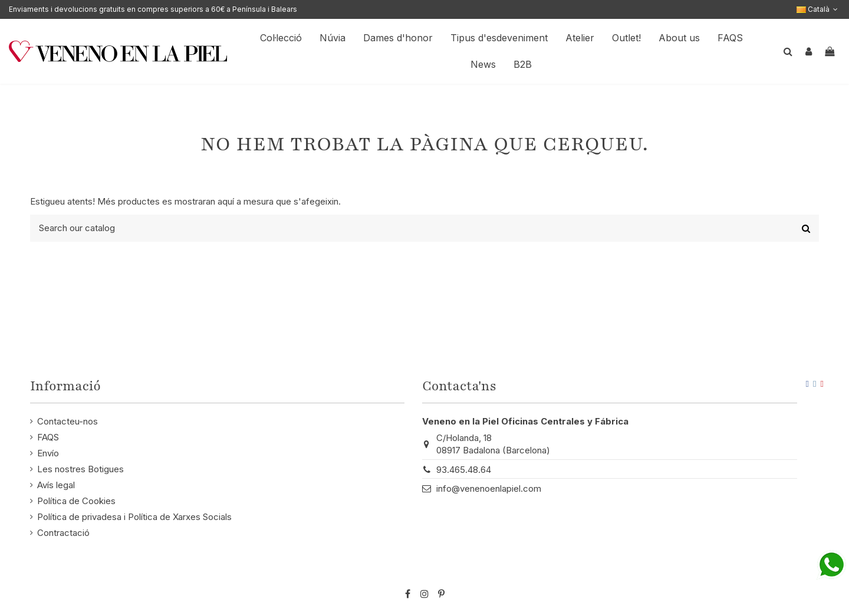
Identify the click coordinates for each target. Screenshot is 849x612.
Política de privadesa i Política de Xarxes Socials (134, 516)
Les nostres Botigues (80, 469)
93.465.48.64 (463, 469)
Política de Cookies (76, 500)
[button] (679, 38)
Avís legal (56, 485)
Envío (48, 453)
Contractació (63, 532)
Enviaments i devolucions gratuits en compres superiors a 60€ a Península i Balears (153, 9)
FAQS (48, 437)
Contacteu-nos (67, 421)
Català (818, 9)
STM (787, 574)
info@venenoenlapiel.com (488, 488)
